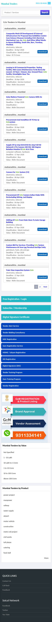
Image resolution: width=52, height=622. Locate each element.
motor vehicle (9, 521)
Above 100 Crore (10, 478)
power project (9, 495)
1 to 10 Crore (9, 468)
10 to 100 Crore (10, 473)
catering (7, 547)
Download (42, 52)
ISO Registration (9, 359)
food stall (7, 553)
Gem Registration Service (13, 346)
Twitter (5, 610)
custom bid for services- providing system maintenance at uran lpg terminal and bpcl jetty (26, 246)
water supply (9, 511)
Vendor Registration (11, 386)
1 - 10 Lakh (8, 457)
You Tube (6, 614)
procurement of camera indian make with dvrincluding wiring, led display (25, 196)
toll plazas (7, 542)
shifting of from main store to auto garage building (25, 221)
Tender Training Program (12, 372)
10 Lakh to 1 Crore (11, 463)
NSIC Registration (10, 339)
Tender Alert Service (11, 326)
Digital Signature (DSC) (12, 366)
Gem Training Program (12, 379)
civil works (8, 537)
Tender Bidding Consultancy (14, 332)
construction (8, 526)
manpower (8, 500)
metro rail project (10, 532)
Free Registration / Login (15, 299)
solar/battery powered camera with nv (24, 97)
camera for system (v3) (17, 172)
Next (45, 287)
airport (6, 516)
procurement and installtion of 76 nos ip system (22, 121)
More (46, 558)
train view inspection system (20, 270)
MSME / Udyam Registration (14, 352)
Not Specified (9, 452)
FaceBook (6, 606)
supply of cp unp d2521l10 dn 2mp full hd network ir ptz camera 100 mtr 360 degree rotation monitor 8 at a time (23, 147)
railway (6, 505)
